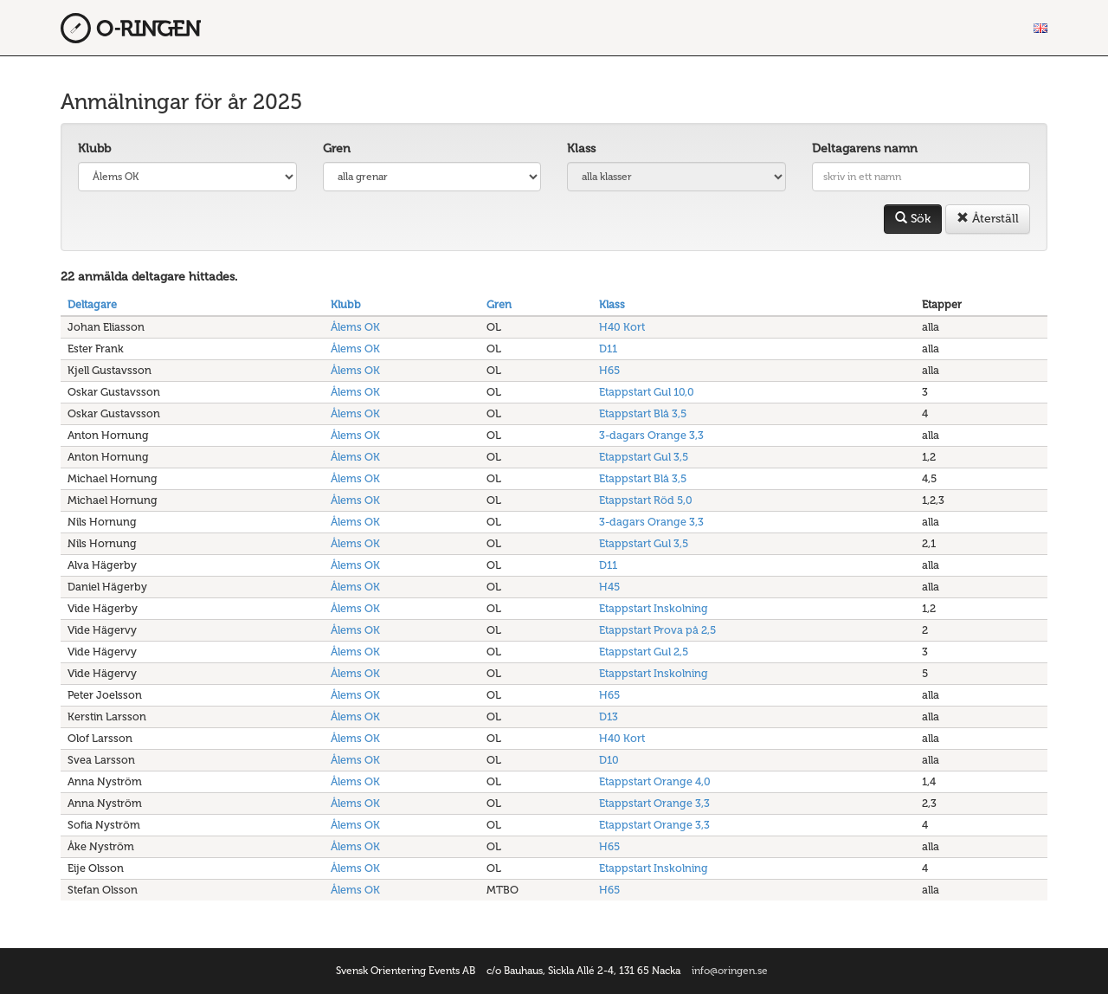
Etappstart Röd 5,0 (645, 500)
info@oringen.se (730, 971)
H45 (609, 586)
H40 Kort (622, 326)
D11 (608, 348)
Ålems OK (355, 326)
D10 (609, 759)
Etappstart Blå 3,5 (642, 413)
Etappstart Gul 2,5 (643, 651)
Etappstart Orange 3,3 (654, 803)
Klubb (94, 148)
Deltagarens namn (865, 148)
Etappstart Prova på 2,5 (657, 629)
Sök (913, 218)
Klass (581, 148)
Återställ (988, 218)
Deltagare (92, 304)
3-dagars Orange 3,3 (651, 435)
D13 (608, 716)
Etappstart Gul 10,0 (646, 391)
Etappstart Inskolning (653, 608)
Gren (337, 148)
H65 (609, 370)
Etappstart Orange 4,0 (655, 781)
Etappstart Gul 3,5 (643, 456)
